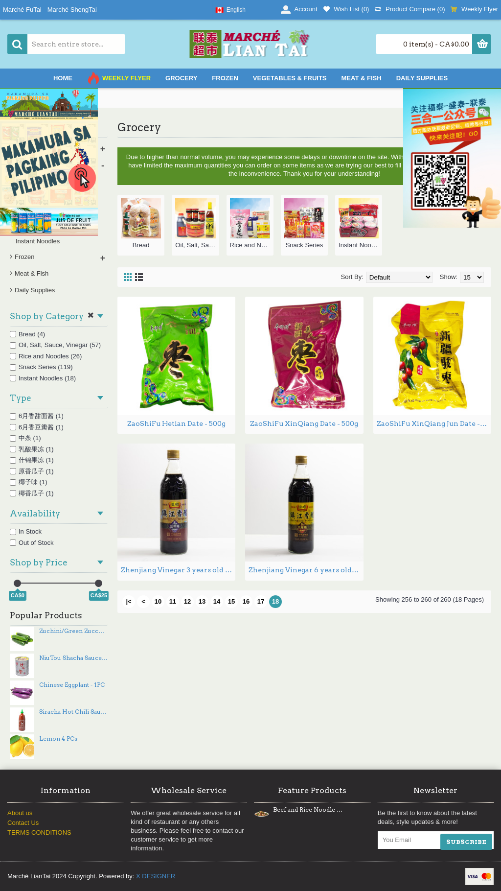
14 (216, 601)
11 (172, 601)
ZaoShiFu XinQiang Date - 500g (304, 423)
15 (231, 601)
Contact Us (23, 822)
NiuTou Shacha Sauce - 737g (73, 658)
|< (128, 601)
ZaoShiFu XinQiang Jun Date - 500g (434, 423)
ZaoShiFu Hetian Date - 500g (176, 423)
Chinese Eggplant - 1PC (72, 684)
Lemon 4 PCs (58, 738)
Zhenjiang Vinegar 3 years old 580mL (178, 570)
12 (187, 601)
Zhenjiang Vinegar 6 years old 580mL (306, 570)
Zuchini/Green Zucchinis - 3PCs (73, 631)
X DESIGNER (155, 876)
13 (202, 601)
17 (260, 601)
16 (246, 601)
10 (158, 601)
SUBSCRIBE (466, 841)
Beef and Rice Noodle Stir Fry (307, 809)
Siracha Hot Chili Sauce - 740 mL (73, 711)
